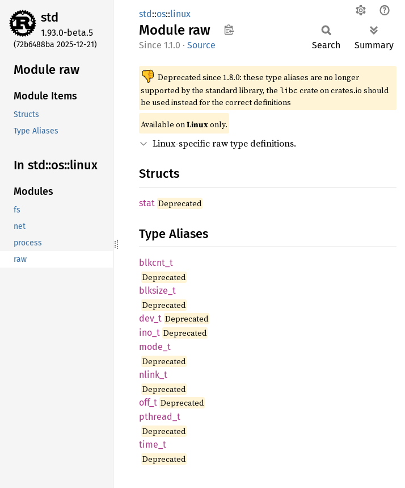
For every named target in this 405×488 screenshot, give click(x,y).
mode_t (155, 346)
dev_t (150, 318)
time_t (152, 444)
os (161, 14)
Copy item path (229, 29)
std (49, 17)
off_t (148, 402)
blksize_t (157, 290)
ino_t (149, 332)
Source (201, 45)
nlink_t (153, 374)
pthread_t (159, 416)
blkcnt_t (156, 262)
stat (147, 203)
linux (180, 14)
